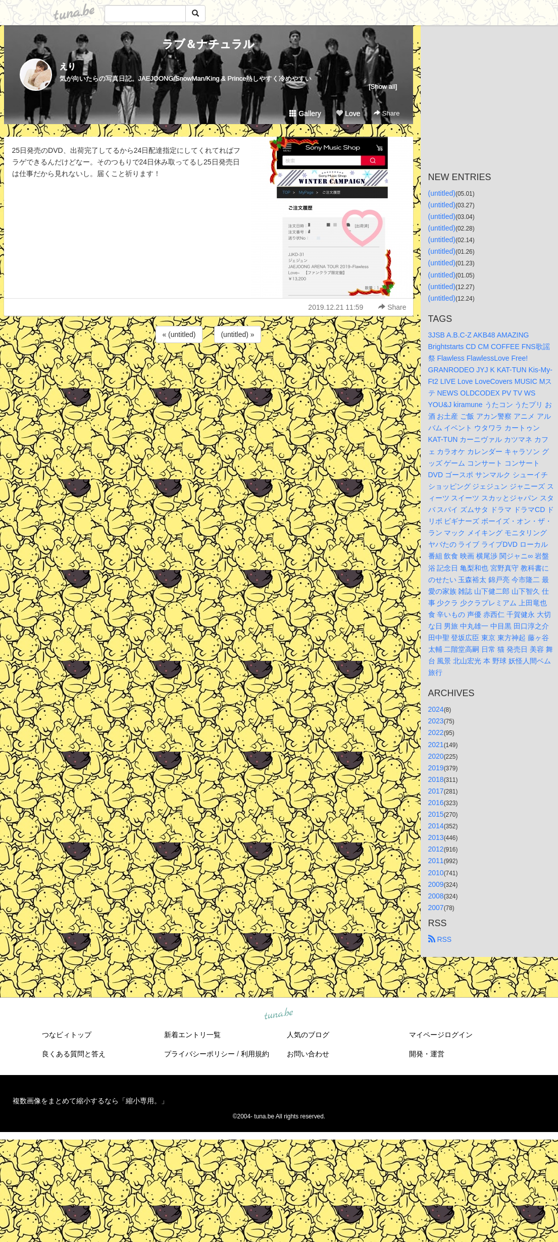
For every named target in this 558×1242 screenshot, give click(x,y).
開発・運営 (426, 1054)
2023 (436, 721)
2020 (436, 756)
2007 (436, 908)
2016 (436, 803)
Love (348, 113)
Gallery (305, 113)
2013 (436, 837)
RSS (440, 939)
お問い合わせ (308, 1054)
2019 (436, 768)
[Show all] (383, 86)
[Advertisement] (208, 372)
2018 (436, 779)
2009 (436, 884)
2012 (436, 849)
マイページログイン (441, 1035)
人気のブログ (308, 1035)
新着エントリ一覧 (192, 1035)
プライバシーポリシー (199, 1054)
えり (68, 66)
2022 (436, 732)
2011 (436, 861)
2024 (436, 709)
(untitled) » (237, 334)
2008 (436, 896)
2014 (436, 826)
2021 (436, 745)
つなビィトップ (66, 1035)
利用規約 (255, 1054)
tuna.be (278, 1014)
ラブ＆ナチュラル (208, 44)
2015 (436, 814)
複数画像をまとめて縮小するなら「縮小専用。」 (90, 1101)
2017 (436, 791)
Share (386, 113)
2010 (436, 873)
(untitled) (441, 193)
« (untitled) (178, 334)
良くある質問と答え (74, 1054)
